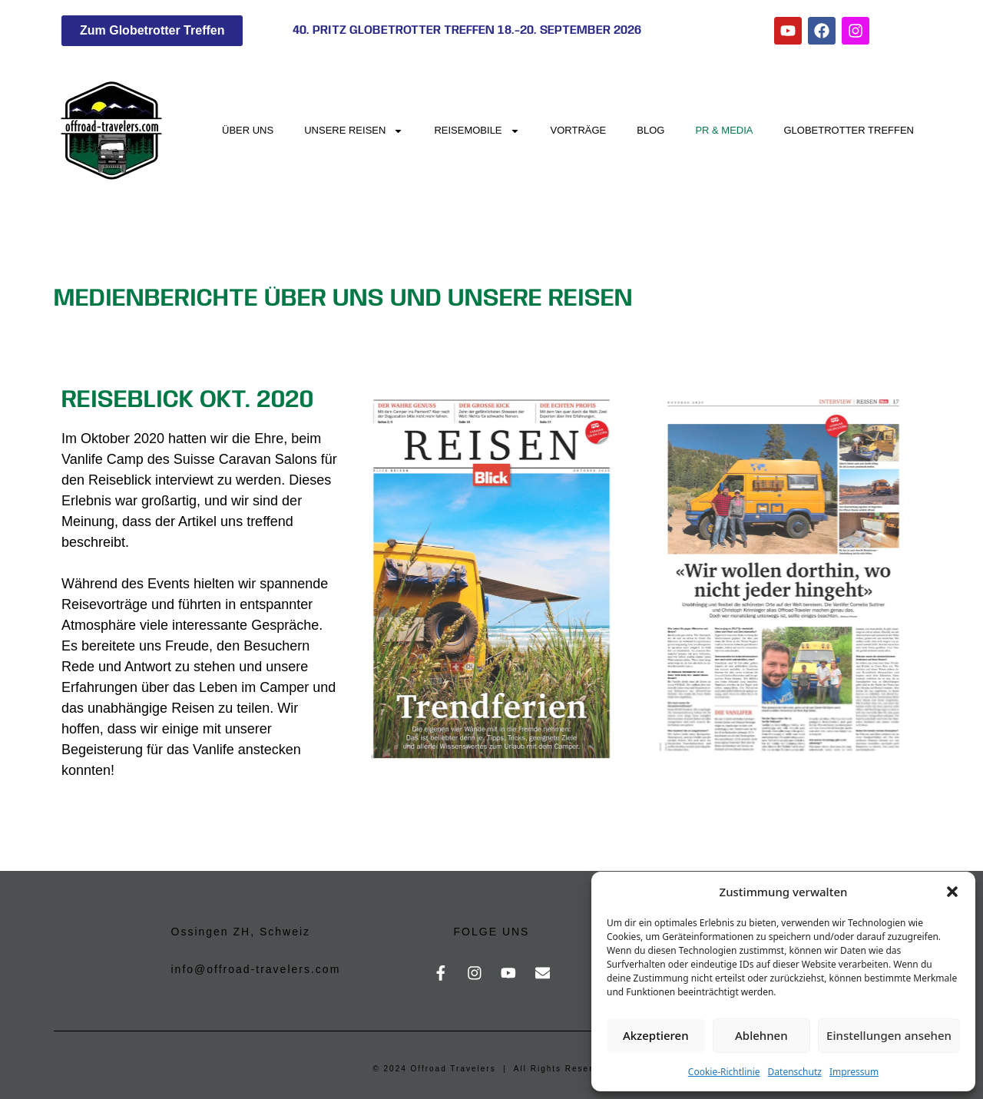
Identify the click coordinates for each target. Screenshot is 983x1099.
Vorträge (579, 130)
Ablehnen (761, 1035)
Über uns (247, 130)
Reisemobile (476, 131)
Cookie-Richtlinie (724, 1071)
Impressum (854, 1071)
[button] (952, 891)
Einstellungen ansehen (889, 1035)
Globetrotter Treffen (849, 130)
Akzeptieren (656, 1035)
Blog (650, 130)
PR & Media (724, 130)
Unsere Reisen (353, 131)
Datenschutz (795, 1071)
